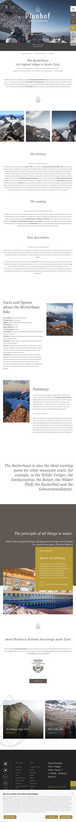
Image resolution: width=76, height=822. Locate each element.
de (3, 3)
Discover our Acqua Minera (54, 584)
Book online (19, 769)
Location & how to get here (21, 787)
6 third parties (12, 796)
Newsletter (32, 780)
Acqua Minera (45, 653)
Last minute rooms (21, 778)
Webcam (32, 778)
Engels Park (19, 767)
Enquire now (19, 783)
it (5, 3)
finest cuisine (48, 651)
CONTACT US (38, 681)
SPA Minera (32, 653)
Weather (32, 775)
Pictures (32, 769)
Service (19, 763)
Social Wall (32, 786)
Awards (32, 789)
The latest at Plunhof (35, 767)
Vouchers (18, 772)
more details (10, 732)
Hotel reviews (33, 783)
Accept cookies (66, 817)
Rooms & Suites (20, 780)
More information (10, 817)
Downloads (33, 772)
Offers (17, 775)
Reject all (51, 817)
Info (32, 763)
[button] (72, 793)
